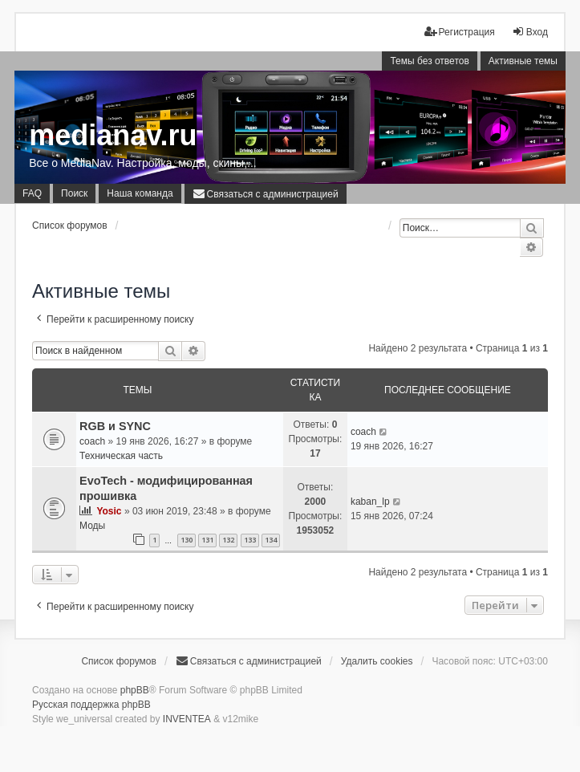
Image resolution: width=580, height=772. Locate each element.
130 (186, 539)
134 (271, 539)
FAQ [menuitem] (32, 193)
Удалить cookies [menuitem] (377, 661)
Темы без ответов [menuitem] (429, 61)
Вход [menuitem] (530, 32)
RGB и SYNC (115, 426)
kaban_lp (370, 501)
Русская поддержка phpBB (91, 704)
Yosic (108, 511)
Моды (92, 525)
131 (207, 539)
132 (228, 539)
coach (92, 441)
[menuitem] (266, 194)
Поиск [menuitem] (74, 193)
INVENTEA (187, 719)
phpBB (134, 690)
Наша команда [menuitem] (139, 193)
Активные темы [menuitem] (523, 61)
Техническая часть (121, 455)
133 (250, 539)
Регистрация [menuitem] (459, 32)
